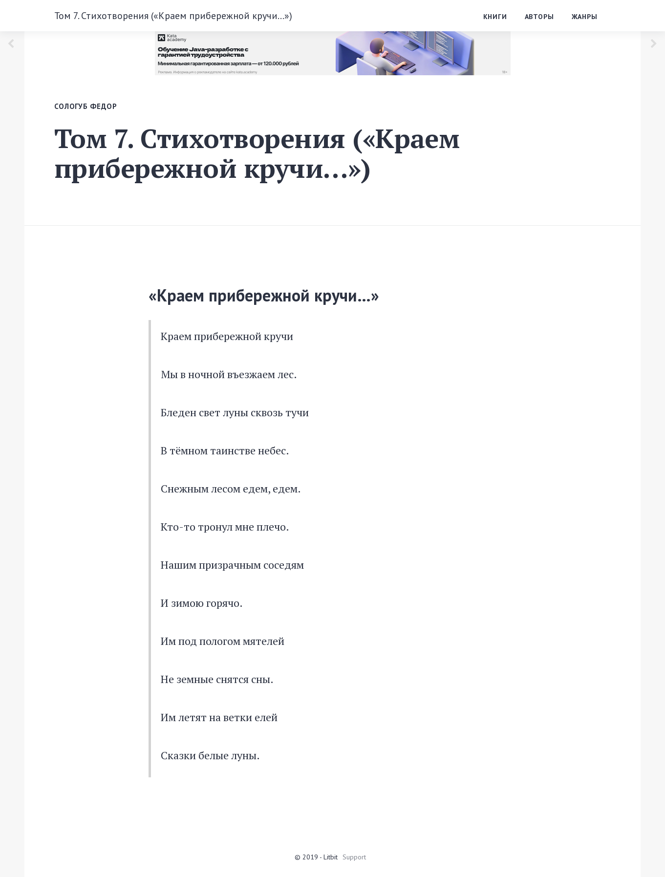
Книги (495, 16)
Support (354, 857)
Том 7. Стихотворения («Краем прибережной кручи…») (173, 15)
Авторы (539, 16)
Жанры (585, 16)
